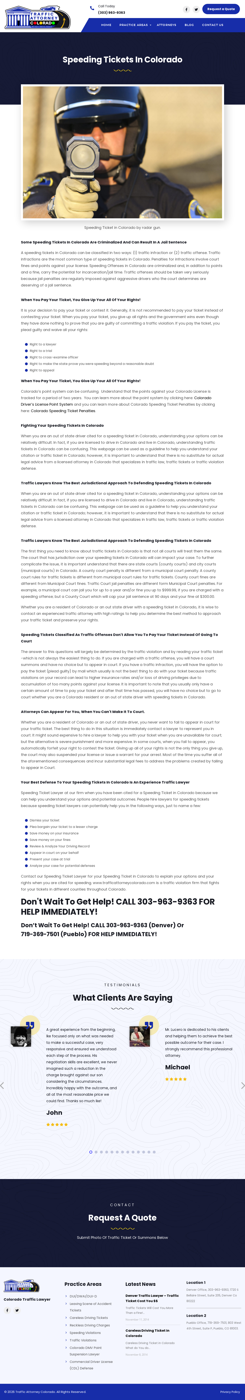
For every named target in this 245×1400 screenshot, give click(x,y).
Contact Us (212, 25)
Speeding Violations (85, 1332)
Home (106, 25)
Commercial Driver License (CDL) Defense (91, 1365)
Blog (189, 25)
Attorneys (167, 25)
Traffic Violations (83, 1340)
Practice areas (136, 26)
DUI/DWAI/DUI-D (83, 1296)
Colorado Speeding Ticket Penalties (63, 410)
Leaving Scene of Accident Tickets (91, 1307)
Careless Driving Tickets (89, 1317)
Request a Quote (221, 9)
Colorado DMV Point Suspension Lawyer (86, 1351)
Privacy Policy (230, 1392)
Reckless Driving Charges (90, 1325)
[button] (90, 1152)
